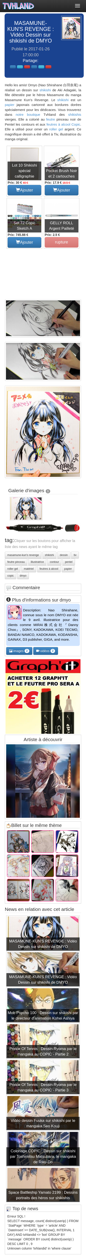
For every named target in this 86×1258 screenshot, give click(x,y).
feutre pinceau (16, 562)
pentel (68, 562)
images (19, 651)
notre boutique (28, 114)
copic (10, 575)
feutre (50, 119)
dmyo (23, 575)
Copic (75, 124)
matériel (29, 568)
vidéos (45, 651)
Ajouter (24, 190)
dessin (64, 555)
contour (54, 562)
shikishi (45, 90)
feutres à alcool (58, 124)
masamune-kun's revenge (23, 555)
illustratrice (37, 562)
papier (9, 105)
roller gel (56, 129)
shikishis (74, 114)
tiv (75, 555)
